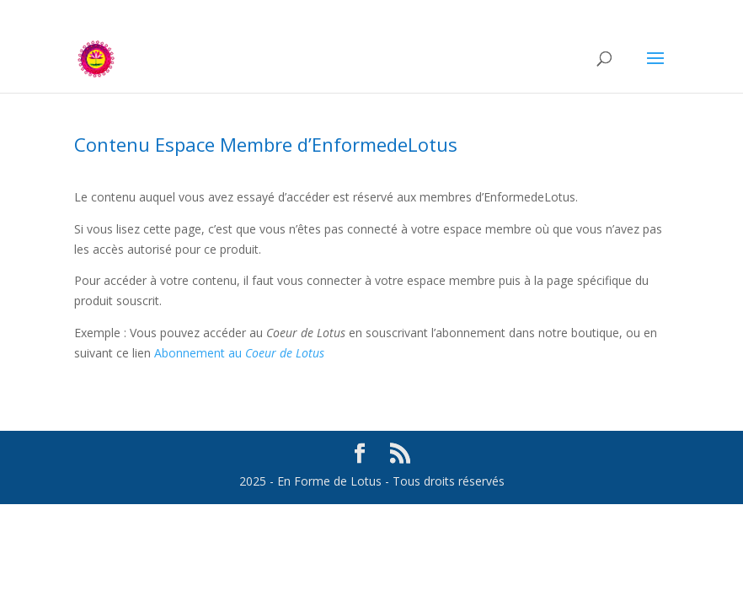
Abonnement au (239, 353)
